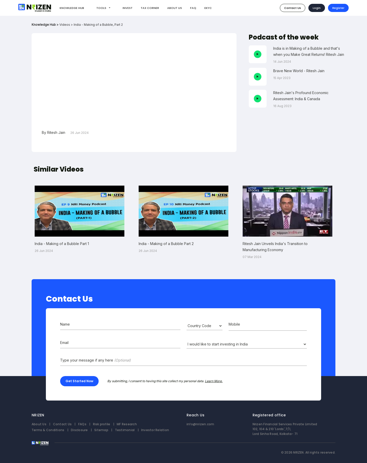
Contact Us (292, 8)
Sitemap (101, 430)
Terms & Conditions (48, 430)
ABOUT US (174, 8)
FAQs (82, 424)
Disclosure (79, 430)
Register (338, 8)
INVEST (128, 8)
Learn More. (213, 381)
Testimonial (125, 430)
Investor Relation (155, 430)
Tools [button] (101, 8)
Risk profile (101, 424)
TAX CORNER (150, 8)
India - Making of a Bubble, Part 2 (98, 25)
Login (317, 8)
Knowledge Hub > (45, 25)
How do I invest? (237, 8)
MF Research (127, 424)
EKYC (208, 8)
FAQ (193, 8)
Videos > (66, 25)
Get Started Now (79, 381)
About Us (39, 424)
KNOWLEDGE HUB (72, 8)
